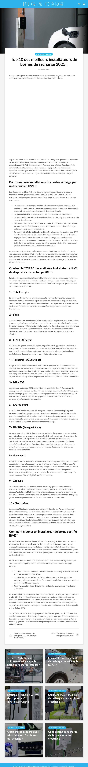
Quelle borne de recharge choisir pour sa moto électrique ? (63, 735)
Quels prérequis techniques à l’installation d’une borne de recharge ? (23, 735)
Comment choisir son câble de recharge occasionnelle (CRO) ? (63, 661)
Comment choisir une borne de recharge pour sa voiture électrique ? (64, 698)
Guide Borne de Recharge (43, 54)
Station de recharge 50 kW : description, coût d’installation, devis (23, 698)
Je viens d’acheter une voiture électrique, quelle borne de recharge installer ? (23, 661)
